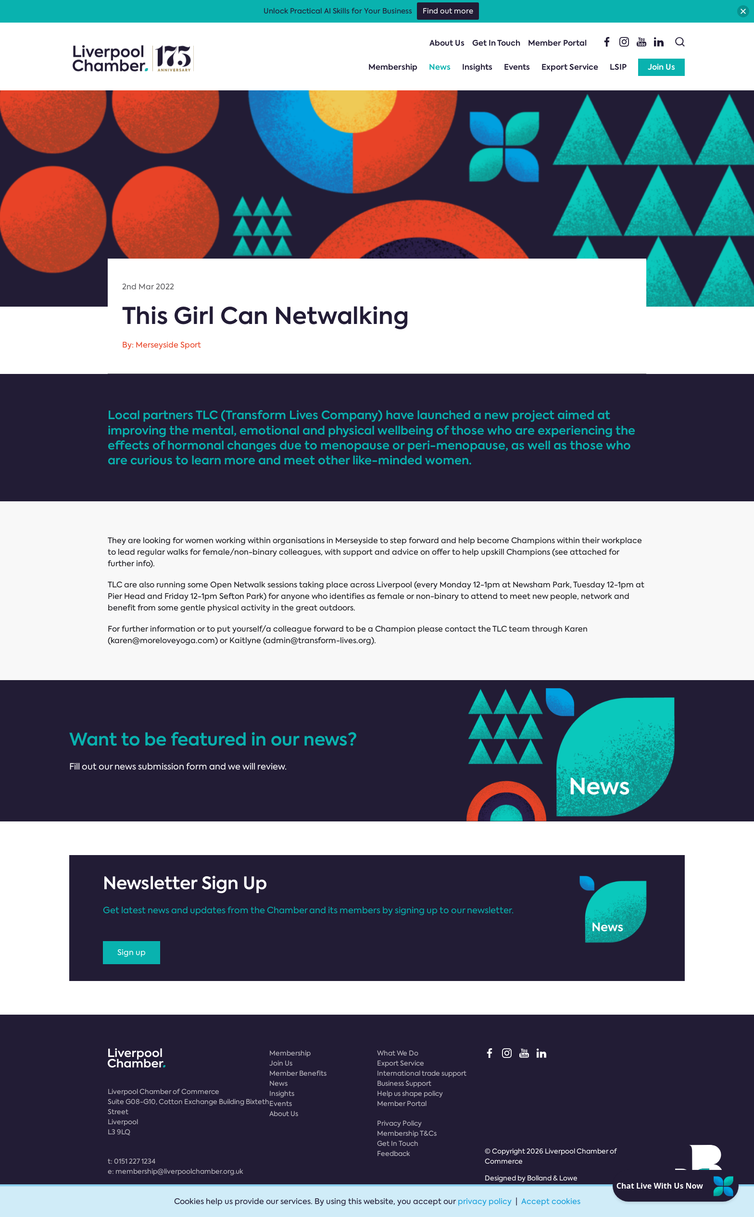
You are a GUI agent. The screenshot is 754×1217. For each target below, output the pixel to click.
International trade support (421, 1073)
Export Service (569, 67)
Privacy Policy (399, 1123)
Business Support (404, 1083)
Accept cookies (550, 1201)
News (440, 67)
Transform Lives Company (302, 415)
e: (175, 1171)
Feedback (393, 1153)
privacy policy (485, 1201)
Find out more (448, 11)
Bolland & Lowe (552, 1178)
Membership (392, 67)
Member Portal (557, 43)
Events (517, 67)
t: (131, 1161)
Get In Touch (496, 43)
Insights (477, 67)
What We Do (397, 1053)
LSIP (618, 67)
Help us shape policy (410, 1093)
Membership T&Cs (407, 1133)
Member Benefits (298, 1073)
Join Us (661, 67)
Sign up (131, 952)
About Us (447, 43)
